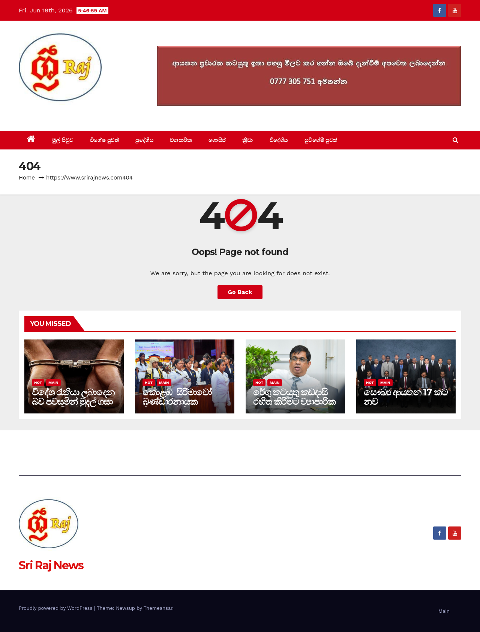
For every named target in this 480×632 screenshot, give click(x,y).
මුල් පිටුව (63, 140)
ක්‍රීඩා (247, 140)
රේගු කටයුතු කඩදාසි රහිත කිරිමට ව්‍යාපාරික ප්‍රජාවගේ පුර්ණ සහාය (294, 401)
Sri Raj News (51, 114)
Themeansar (158, 608)
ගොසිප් (217, 140)
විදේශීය (279, 140)
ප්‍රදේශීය (144, 140)
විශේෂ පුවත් (104, 140)
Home (27, 177)
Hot (38, 382)
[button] (455, 139)
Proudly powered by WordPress (56, 608)
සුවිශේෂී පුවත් (321, 140)
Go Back (240, 292)
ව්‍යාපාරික (181, 140)
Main (53, 382)
